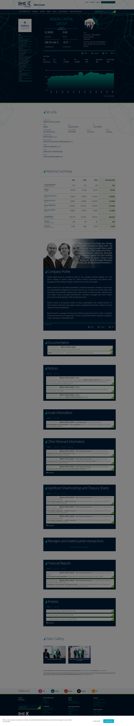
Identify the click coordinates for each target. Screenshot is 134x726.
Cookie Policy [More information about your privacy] (8, 721)
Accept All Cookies (109, 721)
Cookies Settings (96, 721)
